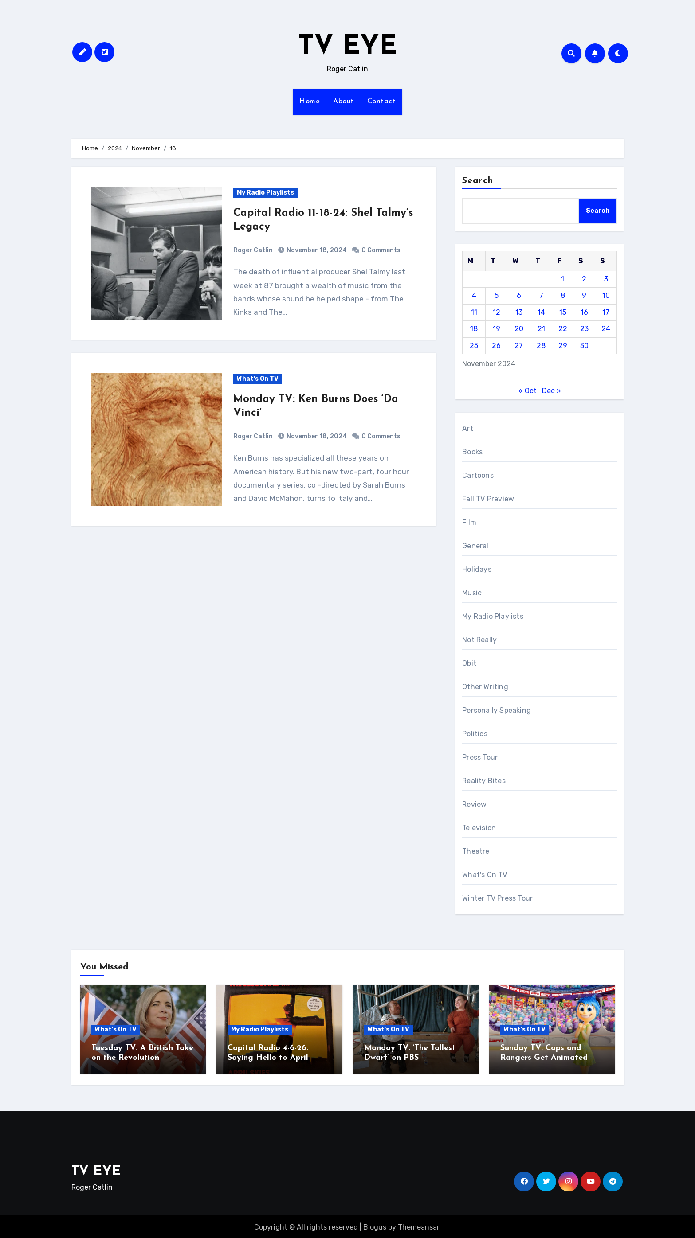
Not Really (479, 640)
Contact (381, 101)
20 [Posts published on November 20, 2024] (518, 328)
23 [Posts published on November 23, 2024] (584, 328)
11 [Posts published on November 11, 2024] (474, 312)
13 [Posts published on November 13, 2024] (518, 312)
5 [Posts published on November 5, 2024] (497, 295)
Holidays (476, 569)
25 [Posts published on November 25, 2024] (474, 345)
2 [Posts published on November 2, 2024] (584, 279)
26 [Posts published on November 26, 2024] (496, 345)
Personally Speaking (496, 710)
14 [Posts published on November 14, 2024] (541, 312)
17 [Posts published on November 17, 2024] (605, 312)
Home (309, 101)
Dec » (551, 391)
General (475, 546)
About (343, 101)
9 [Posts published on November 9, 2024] (584, 295)
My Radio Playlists (265, 192)
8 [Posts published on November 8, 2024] (563, 295)
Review (474, 804)
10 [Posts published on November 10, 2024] (606, 295)
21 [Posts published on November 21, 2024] (541, 328)
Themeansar (418, 1225)
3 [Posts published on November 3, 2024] (606, 279)
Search (477, 180)
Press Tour (480, 757)
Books (472, 452)
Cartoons (478, 475)
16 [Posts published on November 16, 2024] (584, 312)
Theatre (475, 851)
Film (469, 522)
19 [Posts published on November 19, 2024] (496, 328)
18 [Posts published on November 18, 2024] (474, 328)
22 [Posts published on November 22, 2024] (562, 328)
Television (479, 828)
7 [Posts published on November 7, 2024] (541, 295)
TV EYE (347, 47)
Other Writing (485, 687)
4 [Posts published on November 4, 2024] (474, 295)
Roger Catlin (253, 250)
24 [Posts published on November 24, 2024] (605, 328)
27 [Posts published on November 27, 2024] (518, 345)
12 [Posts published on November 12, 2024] (496, 312)
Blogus (374, 1225)
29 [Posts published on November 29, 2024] (562, 345)
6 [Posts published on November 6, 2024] (519, 295)
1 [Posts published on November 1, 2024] (562, 279)
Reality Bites (484, 781)
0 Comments (381, 250)
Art (467, 428)
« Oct (527, 391)
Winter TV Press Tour (497, 898)
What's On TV (258, 379)
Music (472, 593)
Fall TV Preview (488, 499)
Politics (474, 734)
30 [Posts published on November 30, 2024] (584, 345)
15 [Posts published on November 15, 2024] (562, 312)
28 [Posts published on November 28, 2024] (541, 345)
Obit (469, 663)
